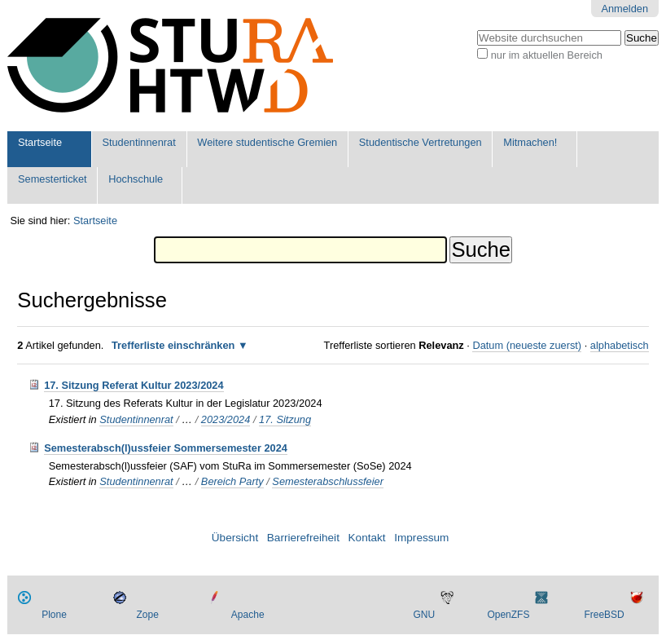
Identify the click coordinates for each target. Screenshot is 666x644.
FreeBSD (604, 614)
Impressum (421, 538)
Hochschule (135, 179)
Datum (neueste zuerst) (526, 345)
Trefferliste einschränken (173, 345)
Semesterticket (52, 179)
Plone (54, 614)
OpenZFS (508, 614)
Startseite (40, 142)
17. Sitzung (285, 419)
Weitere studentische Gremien (267, 142)
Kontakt (367, 538)
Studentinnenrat (138, 142)
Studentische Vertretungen (420, 142)
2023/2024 (226, 419)
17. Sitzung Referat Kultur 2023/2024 (133, 385)
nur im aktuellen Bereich (546, 55)
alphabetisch (619, 345)
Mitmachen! (530, 142)
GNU (424, 614)
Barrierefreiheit (303, 538)
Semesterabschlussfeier (327, 481)
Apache (248, 614)
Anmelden (624, 8)
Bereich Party (232, 481)
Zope (148, 614)
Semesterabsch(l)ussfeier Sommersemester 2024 (165, 448)
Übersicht (235, 538)
